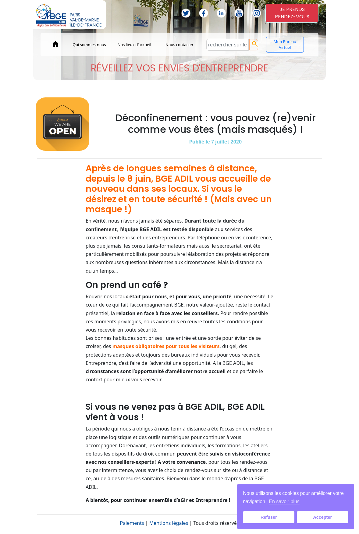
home (55, 44)
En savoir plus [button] (284, 501)
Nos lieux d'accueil (134, 44)
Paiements (132, 523)
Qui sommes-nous (89, 44)
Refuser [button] (269, 517)
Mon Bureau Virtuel (285, 44)
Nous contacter (179, 44)
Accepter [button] (322, 517)
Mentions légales (168, 523)
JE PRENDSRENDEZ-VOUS (292, 13)
